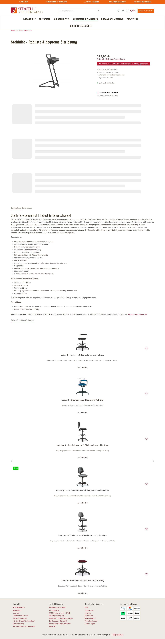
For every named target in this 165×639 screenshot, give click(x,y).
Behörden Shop (18, 624)
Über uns (16, 613)
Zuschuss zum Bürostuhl (58, 621)
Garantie (88, 613)
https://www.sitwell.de (137, 314)
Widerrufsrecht (90, 618)
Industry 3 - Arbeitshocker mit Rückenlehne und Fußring (82, 445)
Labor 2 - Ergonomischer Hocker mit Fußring (82, 400)
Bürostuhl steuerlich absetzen (60, 624)
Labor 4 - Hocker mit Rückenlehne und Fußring (82, 355)
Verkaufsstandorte (146, 11)
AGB (86, 607)
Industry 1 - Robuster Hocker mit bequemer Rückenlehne (82, 490)
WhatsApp (17, 610)
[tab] (16, 208)
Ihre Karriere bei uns (20, 615)
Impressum (89, 615)
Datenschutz (89, 610)
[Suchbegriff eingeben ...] (76, 11)
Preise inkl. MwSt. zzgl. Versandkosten (111, 59)
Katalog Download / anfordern (24, 626)
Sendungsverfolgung (56, 615)
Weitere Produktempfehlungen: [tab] (22, 320)
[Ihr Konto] (123, 11)
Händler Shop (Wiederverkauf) (24, 621)
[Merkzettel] (118, 11)
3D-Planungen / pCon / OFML (59, 613)
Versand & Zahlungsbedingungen (61, 618)
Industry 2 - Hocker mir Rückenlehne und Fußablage (82, 535)
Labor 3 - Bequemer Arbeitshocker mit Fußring (82, 580)
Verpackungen (90, 624)
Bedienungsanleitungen (57, 607)
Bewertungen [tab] (27, 208)
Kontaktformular (19, 607)
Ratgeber (52, 626)
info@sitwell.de (117, 635)
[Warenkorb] (131, 11)
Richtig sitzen (54, 610)
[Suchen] (97, 11)
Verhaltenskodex (91, 621)
